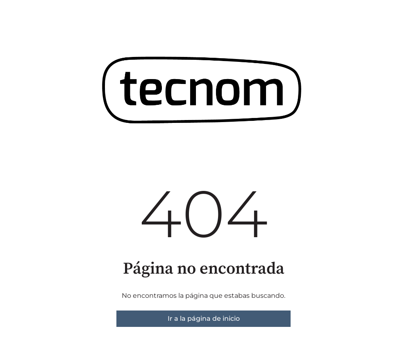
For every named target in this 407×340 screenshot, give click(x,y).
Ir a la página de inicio (204, 318)
